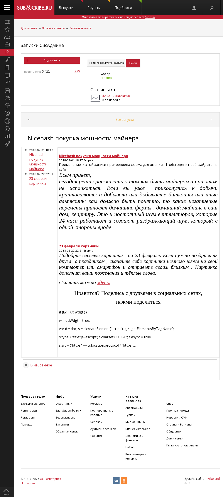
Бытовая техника (80, 28)
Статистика (102, 89)
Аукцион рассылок (103, 429)
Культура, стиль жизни (182, 445)
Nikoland (213, 479)
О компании (64, 403)
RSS (77, 71)
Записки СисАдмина (42, 45)
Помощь (26, 424)
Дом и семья (29, 28)
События (96, 436)
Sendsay (96, 422)
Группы (99, 5)
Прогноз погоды (177, 410)
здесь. (103, 282)
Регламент (28, 417)
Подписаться (52, 60)
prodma (106, 78)
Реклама (96, 403)
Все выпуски (124, 119)
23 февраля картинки (38, 181)
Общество (173, 431)
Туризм (130, 415)
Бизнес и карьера (137, 429)
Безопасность (65, 417)
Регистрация (29, 410)
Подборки (128, 5)
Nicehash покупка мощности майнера (38, 161)
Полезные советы (53, 28)
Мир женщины (135, 422)
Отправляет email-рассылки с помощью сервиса (118, 17)
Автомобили (134, 408)
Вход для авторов (33, 403)
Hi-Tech (130, 447)
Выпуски (71, 5)
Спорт (170, 403)
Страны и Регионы (179, 424)
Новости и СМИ (176, 417)
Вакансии (62, 424)
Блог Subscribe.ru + (69, 410)
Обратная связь (67, 431)
